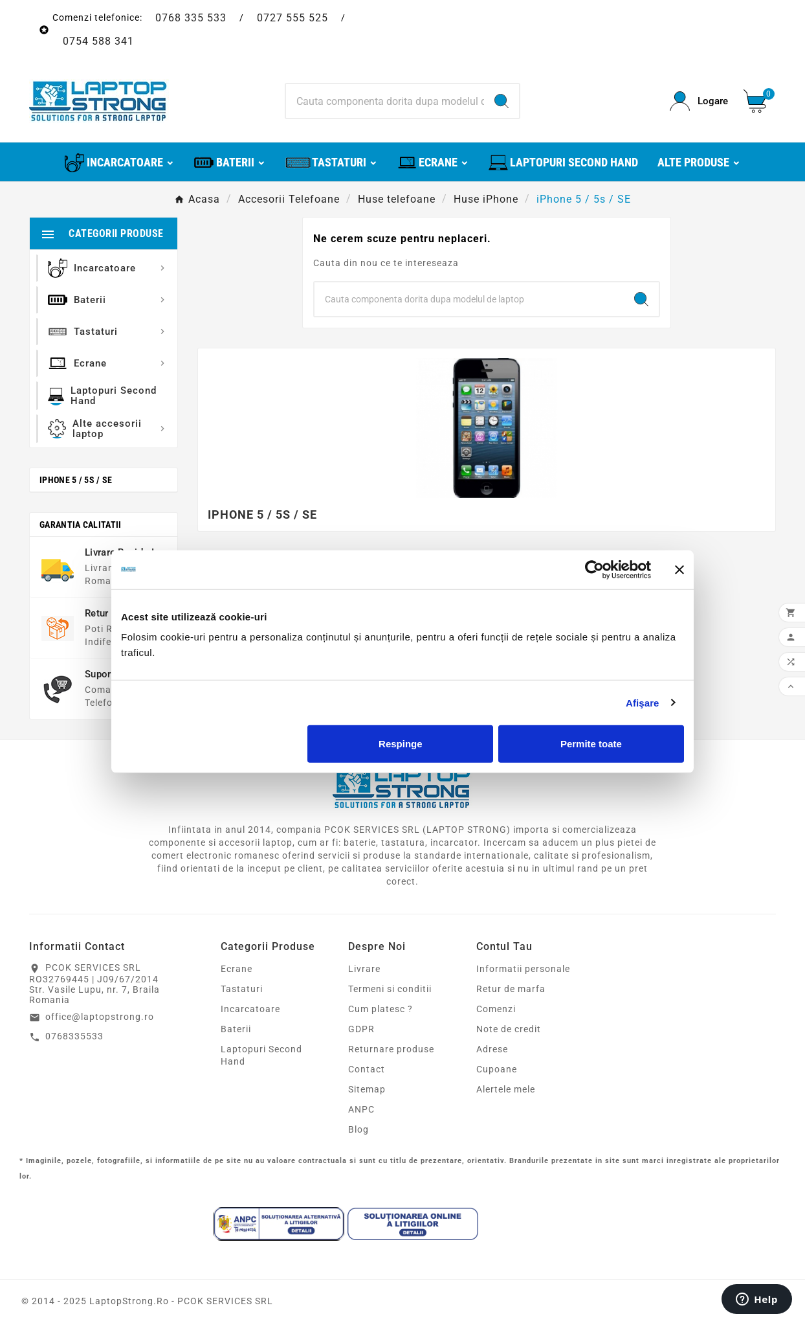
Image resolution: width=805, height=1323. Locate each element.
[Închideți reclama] (679, 569)
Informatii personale (523, 969)
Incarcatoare (250, 1009)
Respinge (401, 743)
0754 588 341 (98, 41)
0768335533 (74, 1036)
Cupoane (496, 1069)
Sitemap (367, 1089)
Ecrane (236, 969)
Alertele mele (505, 1089)
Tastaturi (242, 989)
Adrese (492, 1049)
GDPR (361, 1029)
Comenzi (496, 1009)
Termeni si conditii (390, 989)
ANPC (361, 1109)
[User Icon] (699, 101)
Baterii (236, 1029)
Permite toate (591, 743)
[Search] (385, 101)
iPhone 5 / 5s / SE (75, 480)
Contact (366, 1069)
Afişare (642, 702)
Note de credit (508, 1029)
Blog (358, 1129)
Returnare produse (391, 1049)
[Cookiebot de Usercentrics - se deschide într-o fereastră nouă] (594, 569)
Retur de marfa (511, 989)
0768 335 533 (190, 18)
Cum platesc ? (380, 1009)
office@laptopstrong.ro (99, 1017)
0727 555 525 (292, 18)
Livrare (364, 969)
